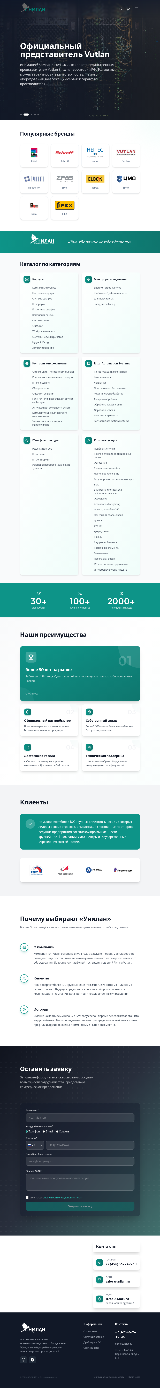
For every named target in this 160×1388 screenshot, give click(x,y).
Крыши (98, 536)
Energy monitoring (104, 303)
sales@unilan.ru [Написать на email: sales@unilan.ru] (123, 1343)
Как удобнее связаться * (39, 1126)
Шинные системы (104, 298)
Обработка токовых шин (108, 404)
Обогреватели (40, 388)
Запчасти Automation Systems (111, 420)
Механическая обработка (108, 393)
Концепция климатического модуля (52, 377)
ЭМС (96, 484)
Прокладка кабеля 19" (106, 509)
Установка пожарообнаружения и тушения (51, 466)
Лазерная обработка (106, 399)
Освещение (100, 498)
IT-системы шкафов (43, 309)
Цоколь (98, 520)
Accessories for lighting (107, 503)
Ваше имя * (32, 1110)
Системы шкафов (42, 298)
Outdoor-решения (43, 393)
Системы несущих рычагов (47, 336)
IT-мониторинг (41, 459)
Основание (100, 462)
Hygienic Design (41, 342)
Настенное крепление (106, 473)
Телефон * (31, 1137)
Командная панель (43, 314)
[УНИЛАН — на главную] (32, 1327)
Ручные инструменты (106, 415)
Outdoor (37, 325)
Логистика (100, 382)
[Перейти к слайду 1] (21, 114)
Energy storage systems (107, 287)
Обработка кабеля (104, 409)
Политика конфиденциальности (108, 1377)
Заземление (101, 553)
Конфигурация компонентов (110, 371)
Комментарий (34, 1170)
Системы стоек (40, 320)
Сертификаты (91, 1347)
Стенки (98, 525)
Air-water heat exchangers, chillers (51, 407)
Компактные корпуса (44, 287)
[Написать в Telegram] (32, 1359)
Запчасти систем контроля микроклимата (47, 423)
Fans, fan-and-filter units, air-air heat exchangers (52, 400)
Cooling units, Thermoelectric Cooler (53, 371)
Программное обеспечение (110, 388)
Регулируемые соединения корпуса (114, 479)
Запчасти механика (43, 347)
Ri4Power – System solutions (110, 293)
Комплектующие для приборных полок (113, 455)
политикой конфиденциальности (63, 1197)
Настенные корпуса (43, 293)
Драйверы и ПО (92, 1342)
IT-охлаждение (41, 382)
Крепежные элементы (106, 547)
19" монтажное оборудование (111, 564)
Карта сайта (134, 1377)
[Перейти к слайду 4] (35, 114)
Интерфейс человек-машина (110, 569)
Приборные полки (104, 448)
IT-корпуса (38, 303)
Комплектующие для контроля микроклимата (49, 414)
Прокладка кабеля (104, 558)
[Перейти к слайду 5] (38, 114)
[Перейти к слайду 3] (31, 114)
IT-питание (38, 454)
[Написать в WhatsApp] (23, 1359)
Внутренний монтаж (105, 542)
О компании (90, 1331)
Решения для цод (42, 448)
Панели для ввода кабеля (108, 514)
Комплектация (102, 377)
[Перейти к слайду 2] (26, 115)
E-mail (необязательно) (39, 1154)
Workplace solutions (44, 331)
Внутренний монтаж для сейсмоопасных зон (108, 491)
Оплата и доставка (93, 1336)
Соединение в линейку (107, 468)
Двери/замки (102, 531)
